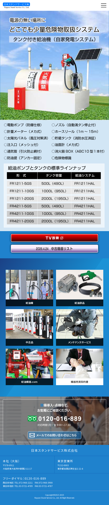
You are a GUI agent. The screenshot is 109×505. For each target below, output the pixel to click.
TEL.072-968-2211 (24, 482)
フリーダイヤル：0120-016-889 (24, 478)
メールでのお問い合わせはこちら (56, 435)
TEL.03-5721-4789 (24, 485)
